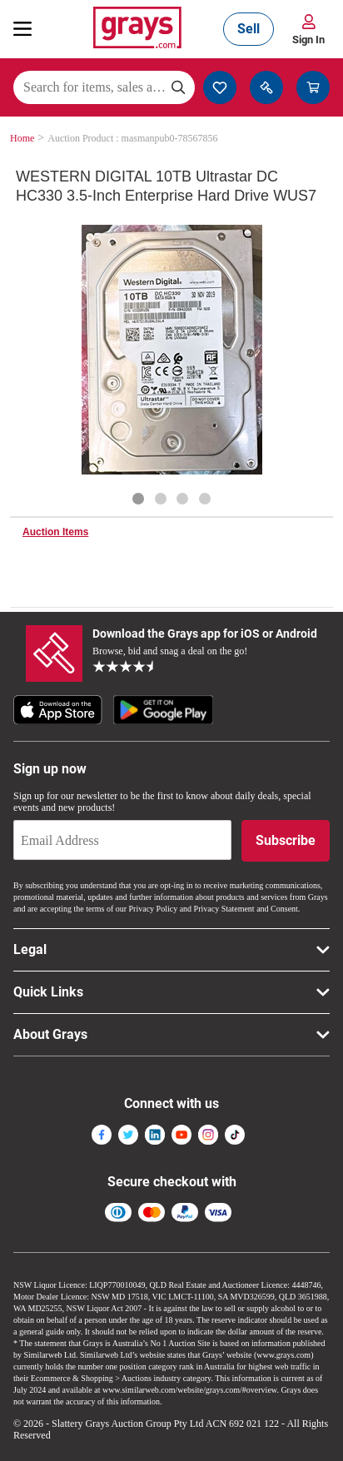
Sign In (308, 39)
